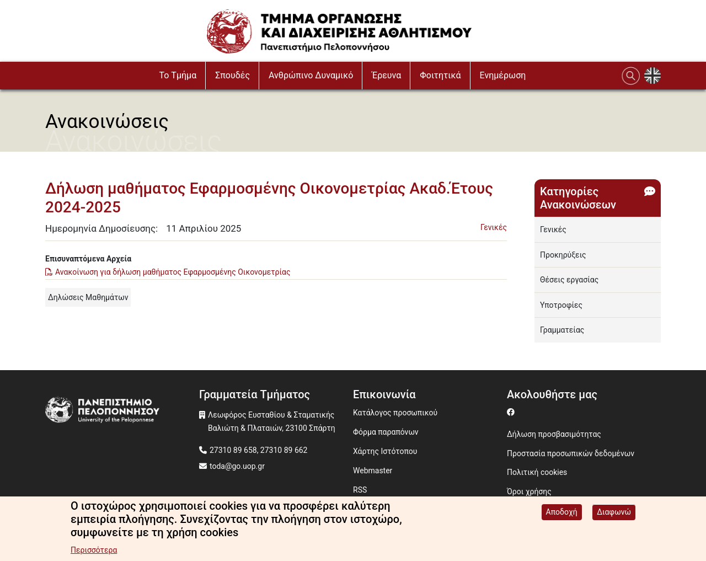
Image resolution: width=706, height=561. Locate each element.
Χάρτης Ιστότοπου (385, 451)
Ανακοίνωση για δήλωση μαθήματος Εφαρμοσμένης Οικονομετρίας (172, 272)
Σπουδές (232, 75)
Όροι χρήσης (529, 491)
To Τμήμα (178, 75)
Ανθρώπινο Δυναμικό (311, 75)
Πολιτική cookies (537, 472)
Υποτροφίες (561, 305)
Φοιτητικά (440, 75)
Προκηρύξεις (563, 254)
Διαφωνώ (614, 512)
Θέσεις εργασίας (569, 279)
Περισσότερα (94, 550)
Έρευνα (386, 75)
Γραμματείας (562, 329)
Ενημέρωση (503, 75)
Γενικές (493, 227)
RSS (360, 489)
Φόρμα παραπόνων (386, 432)
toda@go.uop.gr (237, 466)
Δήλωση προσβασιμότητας (554, 434)
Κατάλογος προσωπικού (395, 412)
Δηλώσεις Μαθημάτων (88, 297)
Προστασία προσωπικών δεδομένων (570, 453)
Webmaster (372, 470)
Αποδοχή (561, 512)
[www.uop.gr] (122, 412)
